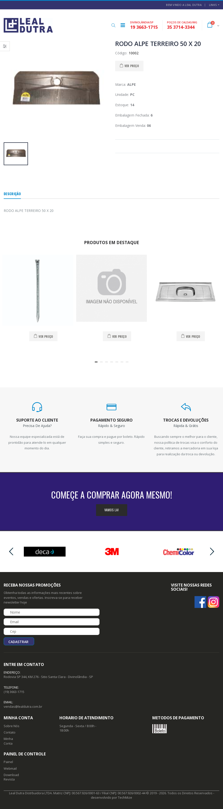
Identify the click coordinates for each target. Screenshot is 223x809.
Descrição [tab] (12, 193)
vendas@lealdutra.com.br (23, 706)
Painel (8, 762)
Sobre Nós (11, 726)
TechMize (125, 797)
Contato (9, 732)
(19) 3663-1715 (14, 692)
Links (213, 5)
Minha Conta (8, 740)
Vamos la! (111, 509)
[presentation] (11, 551)
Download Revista (11, 777)
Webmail (10, 768)
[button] (113, 25)
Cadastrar (18, 641)
